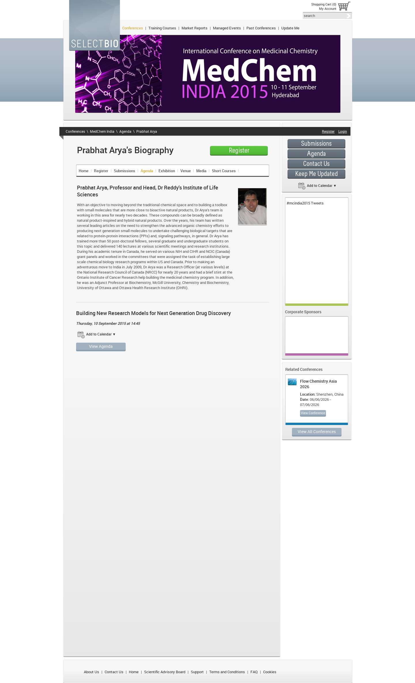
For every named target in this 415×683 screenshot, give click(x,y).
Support (197, 671)
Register (101, 170)
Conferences (132, 28)
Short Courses (224, 170)
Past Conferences (261, 28)
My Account (327, 8)
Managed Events (227, 28)
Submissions (124, 170)
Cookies (269, 671)
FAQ (254, 671)
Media (201, 170)
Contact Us (114, 671)
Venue (185, 170)
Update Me (290, 28)
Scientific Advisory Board (164, 671)
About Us (91, 671)
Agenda (125, 131)
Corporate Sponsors (303, 311)
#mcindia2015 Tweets (305, 203)
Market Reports (194, 28)
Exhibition (167, 170)
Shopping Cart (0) (323, 4)
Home (83, 170)
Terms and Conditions (227, 671)
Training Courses (162, 28)
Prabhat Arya (146, 131)
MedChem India (102, 131)
